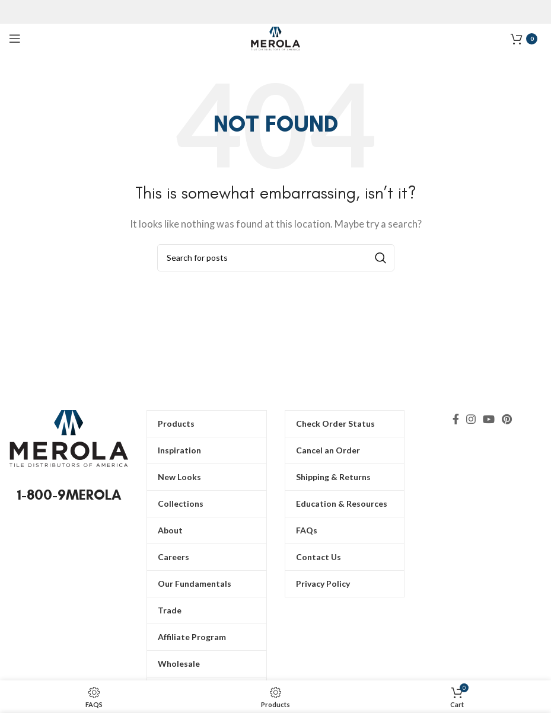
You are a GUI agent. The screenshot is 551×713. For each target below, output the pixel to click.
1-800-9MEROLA (69, 494)
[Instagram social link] (471, 419)
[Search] (275, 257)
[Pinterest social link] (506, 419)
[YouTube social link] (488, 419)
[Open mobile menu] (15, 38)
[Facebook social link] (456, 419)
